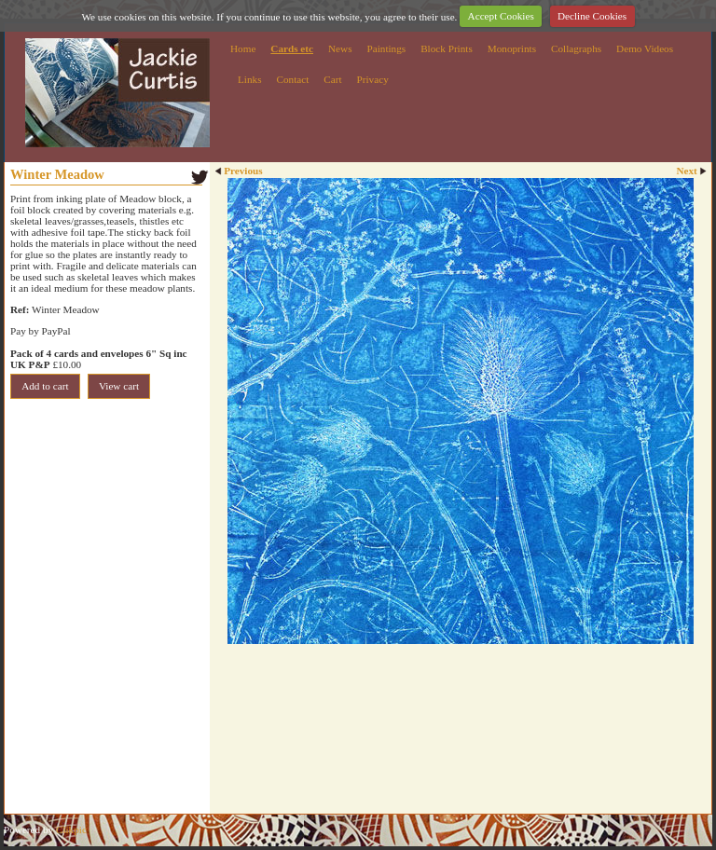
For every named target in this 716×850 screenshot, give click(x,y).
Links (249, 79)
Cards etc (291, 48)
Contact (292, 79)
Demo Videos (644, 48)
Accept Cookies (501, 15)
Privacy (373, 79)
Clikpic (71, 829)
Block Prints (446, 48)
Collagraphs (576, 48)
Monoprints (512, 48)
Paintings (386, 48)
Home (242, 48)
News (339, 48)
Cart (332, 79)
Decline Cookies (592, 15)
